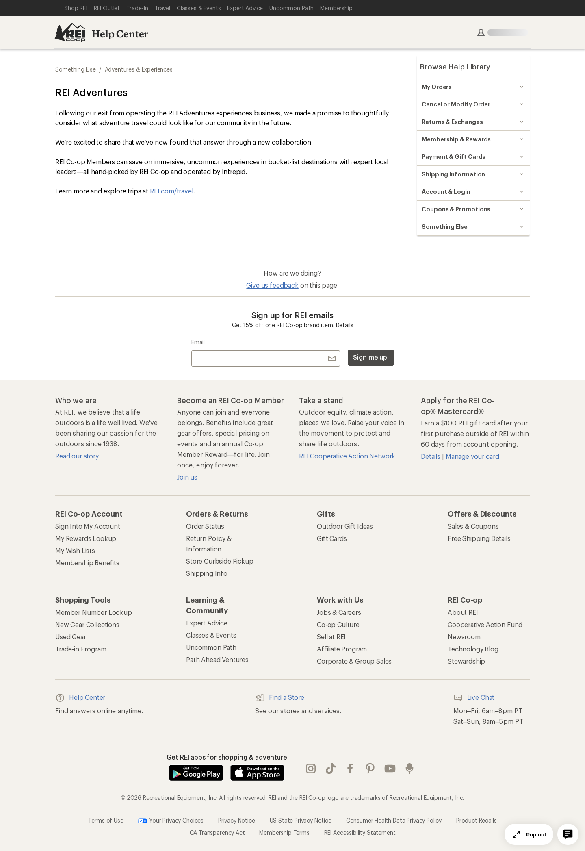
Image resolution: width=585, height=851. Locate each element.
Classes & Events (211, 635)
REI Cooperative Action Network (347, 456)
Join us (187, 477)
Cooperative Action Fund (485, 624)
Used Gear (70, 636)
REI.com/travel (171, 191)
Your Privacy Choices (171, 821)
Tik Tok (330, 768)
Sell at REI (331, 636)
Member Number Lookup (93, 612)
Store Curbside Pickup (220, 561)
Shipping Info (207, 573)
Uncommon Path (211, 647)
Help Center (120, 33)
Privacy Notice (236, 820)
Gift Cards (332, 538)
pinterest (370, 768)
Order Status (205, 526)
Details (344, 324)
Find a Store (279, 698)
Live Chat (474, 698)
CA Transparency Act (217, 832)
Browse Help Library (455, 66)
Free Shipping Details (479, 538)
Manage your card (472, 456)
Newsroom (464, 636)
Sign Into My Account (87, 526)
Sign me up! (371, 357)
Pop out (528, 834)
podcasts (409, 768)
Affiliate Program (342, 649)
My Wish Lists (75, 550)
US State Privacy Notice (301, 820)
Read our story (77, 456)
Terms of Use (105, 820)
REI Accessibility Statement (360, 832)
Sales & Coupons (473, 526)
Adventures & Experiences (139, 69)
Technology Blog (473, 649)
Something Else (75, 69)
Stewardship (466, 661)
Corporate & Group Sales (354, 661)
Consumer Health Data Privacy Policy (394, 820)
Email (198, 342)
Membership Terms (284, 832)
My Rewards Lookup (85, 538)
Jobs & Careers (339, 612)
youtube (390, 768)
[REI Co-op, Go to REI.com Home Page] (69, 32)
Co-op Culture (338, 624)
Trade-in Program (80, 649)
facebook (350, 768)
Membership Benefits (87, 563)
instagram (310, 768)
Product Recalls (476, 820)
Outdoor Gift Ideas (345, 526)
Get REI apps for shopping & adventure (227, 757)
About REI (463, 612)
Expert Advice (207, 623)
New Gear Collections (87, 624)
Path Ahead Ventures (217, 659)
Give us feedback (272, 285)
